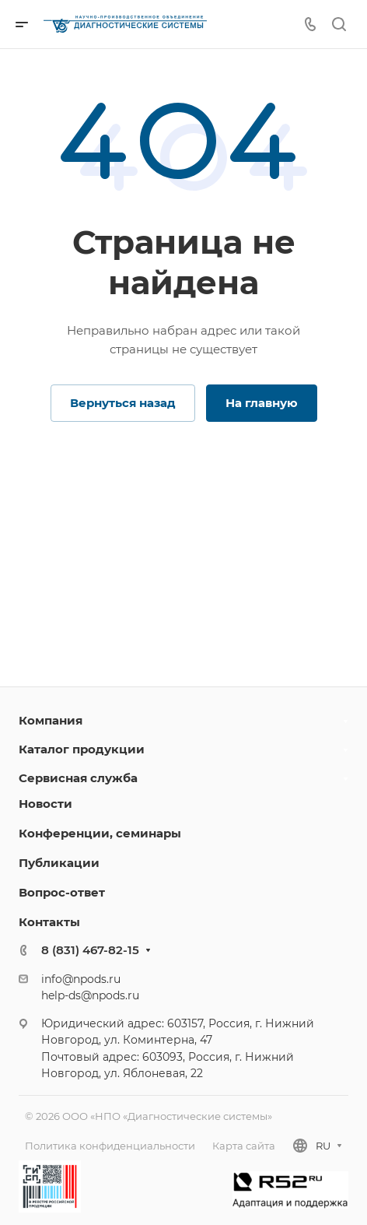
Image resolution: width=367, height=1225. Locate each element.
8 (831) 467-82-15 (90, 949)
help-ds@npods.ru (90, 995)
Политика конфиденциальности (110, 1145)
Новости (45, 803)
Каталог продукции (82, 749)
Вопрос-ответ (62, 892)
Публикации (59, 862)
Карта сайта (243, 1145)
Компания (50, 720)
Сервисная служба (78, 777)
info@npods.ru (81, 979)
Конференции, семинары (100, 833)
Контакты (49, 921)
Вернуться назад (123, 402)
